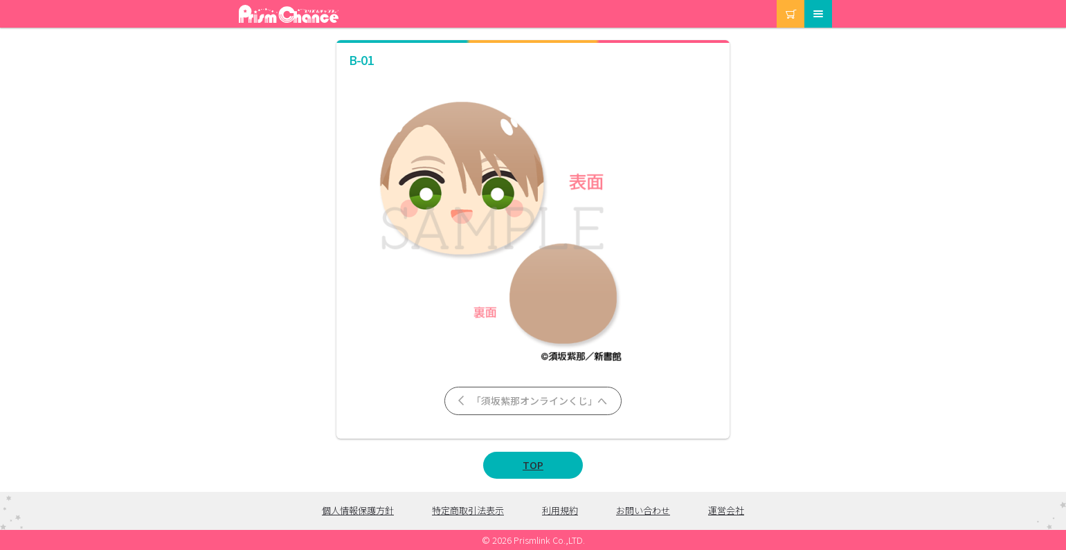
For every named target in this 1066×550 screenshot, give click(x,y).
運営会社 (726, 510)
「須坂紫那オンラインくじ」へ (531, 400)
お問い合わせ (643, 510)
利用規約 (560, 510)
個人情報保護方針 (358, 510)
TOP (533, 465)
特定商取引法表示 (468, 510)
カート (778, 0)
